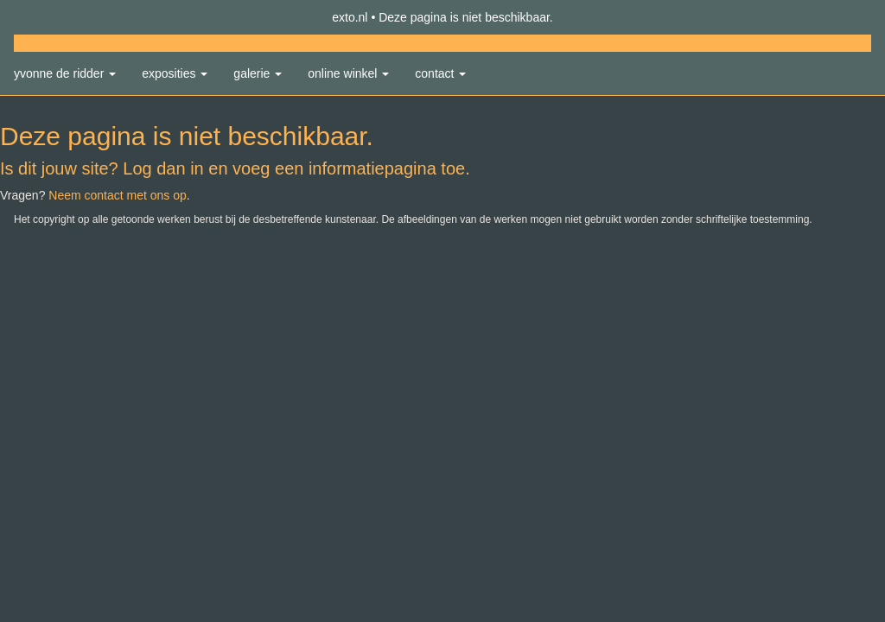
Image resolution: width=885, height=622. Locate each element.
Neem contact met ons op (117, 195)
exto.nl (349, 17)
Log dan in (163, 168)
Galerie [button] (257, 73)
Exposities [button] (174, 73)
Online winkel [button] (348, 73)
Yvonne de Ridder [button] (65, 73)
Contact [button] (440, 73)
